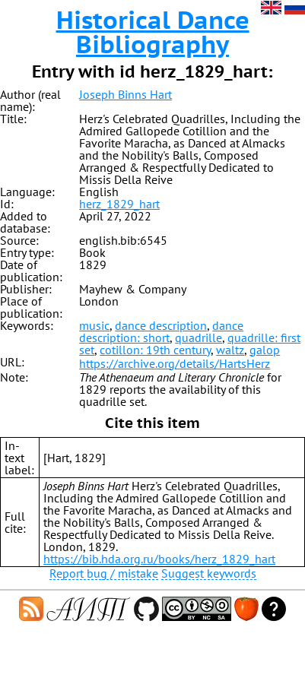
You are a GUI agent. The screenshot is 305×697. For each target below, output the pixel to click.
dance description (161, 325)
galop (264, 349)
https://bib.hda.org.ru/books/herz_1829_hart (159, 558)
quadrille (198, 337)
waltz (230, 349)
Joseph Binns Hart (125, 94)
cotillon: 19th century (155, 349)
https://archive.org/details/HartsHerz (174, 363)
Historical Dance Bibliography (152, 32)
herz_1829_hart (119, 203)
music (94, 325)
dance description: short (161, 331)
